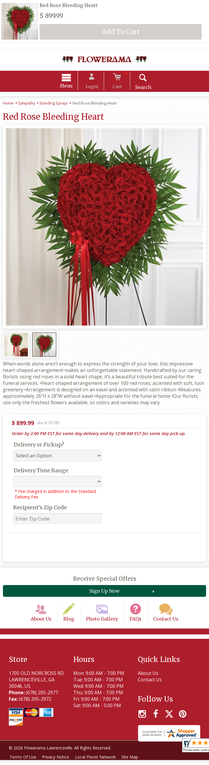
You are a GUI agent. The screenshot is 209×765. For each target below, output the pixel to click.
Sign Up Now (104, 592)
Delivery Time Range (41, 471)
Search (139, 88)
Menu (70, 87)
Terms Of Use (23, 762)
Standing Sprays (53, 104)
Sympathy (26, 104)
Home (8, 104)
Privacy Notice (57, 762)
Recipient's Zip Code (40, 508)
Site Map (134, 762)
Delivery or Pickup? (39, 445)
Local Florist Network (98, 762)
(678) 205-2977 (42, 697)
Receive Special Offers (104, 579)
